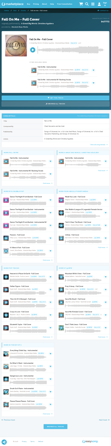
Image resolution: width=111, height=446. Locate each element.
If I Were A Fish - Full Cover (20, 247)
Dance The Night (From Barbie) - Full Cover (26, 197)
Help (52, 4)
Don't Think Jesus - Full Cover (76, 324)
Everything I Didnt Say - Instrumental (23, 350)
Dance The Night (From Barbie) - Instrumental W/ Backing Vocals (28, 222)
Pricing (36, 4)
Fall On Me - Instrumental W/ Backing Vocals (54, 80)
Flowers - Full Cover (17, 235)
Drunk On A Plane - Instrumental (22, 388)
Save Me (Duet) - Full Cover (75, 299)
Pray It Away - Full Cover (74, 286)
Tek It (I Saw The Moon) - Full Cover (78, 222)
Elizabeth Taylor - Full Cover (20, 324)
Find (14, 10)
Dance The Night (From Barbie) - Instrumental (27, 209)
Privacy (24, 441)
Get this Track (55, 98)
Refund (40, 441)
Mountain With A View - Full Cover (78, 273)
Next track (104, 420)
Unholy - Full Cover (72, 235)
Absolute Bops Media (19, 27)
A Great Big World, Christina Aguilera (37, 24)
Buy (28, 4)
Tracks (23, 10)
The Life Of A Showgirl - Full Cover (23, 299)
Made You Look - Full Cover (75, 197)
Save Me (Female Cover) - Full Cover (78, 312)
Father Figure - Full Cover (19, 286)
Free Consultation (64, 4)
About (44, 4)
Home (6, 10)
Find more (47, 183)
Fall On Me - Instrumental (47, 67)
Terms (32, 441)
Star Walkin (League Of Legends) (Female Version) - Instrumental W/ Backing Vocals (83, 209)
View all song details (99, 144)
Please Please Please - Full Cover (22, 401)
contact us (103, 10)
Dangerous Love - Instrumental (21, 376)
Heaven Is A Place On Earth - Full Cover (24, 273)
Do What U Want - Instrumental (21, 363)
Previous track (8, 420)
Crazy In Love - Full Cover (19, 312)
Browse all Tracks (55, 104)
